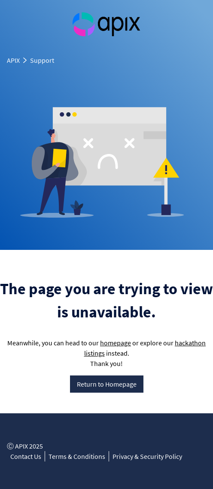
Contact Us (25, 456)
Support (42, 60)
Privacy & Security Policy (147, 456)
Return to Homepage (107, 384)
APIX (13, 60)
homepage (115, 342)
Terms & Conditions (77, 456)
